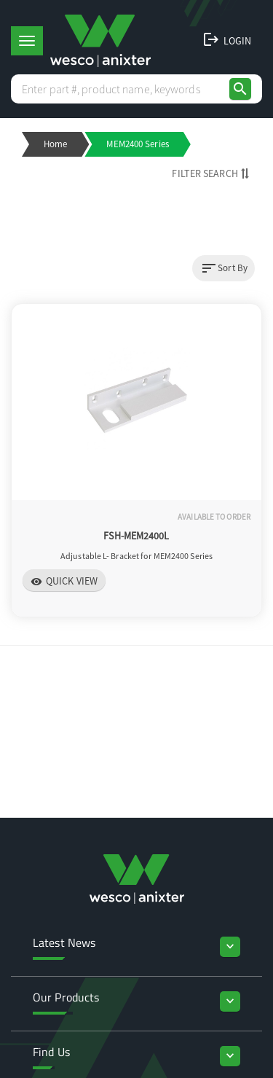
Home (55, 144)
